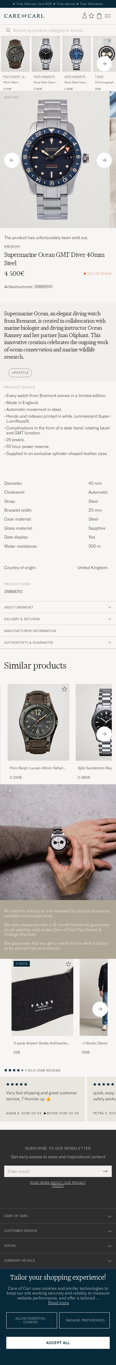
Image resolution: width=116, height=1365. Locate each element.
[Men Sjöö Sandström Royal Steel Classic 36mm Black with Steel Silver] (46, 54)
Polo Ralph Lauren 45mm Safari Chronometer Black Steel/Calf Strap (36, 768)
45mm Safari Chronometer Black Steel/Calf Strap (14, 82)
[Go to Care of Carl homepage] (24, 16)
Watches (11, 97)
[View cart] (99, 16)
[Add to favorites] (63, 690)
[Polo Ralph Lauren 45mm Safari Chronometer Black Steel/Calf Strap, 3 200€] (15, 63)
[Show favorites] (91, 16)
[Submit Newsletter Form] (105, 1171)
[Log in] (84, 16)
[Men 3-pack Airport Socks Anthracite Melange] (42, 997)
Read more (58, 1302)
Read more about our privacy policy (58, 1184)
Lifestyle (20, 373)
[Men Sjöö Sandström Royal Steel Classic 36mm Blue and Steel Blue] (76, 54)
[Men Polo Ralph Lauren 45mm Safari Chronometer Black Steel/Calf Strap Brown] (15, 54)
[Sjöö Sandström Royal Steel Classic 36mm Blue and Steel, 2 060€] (76, 63)
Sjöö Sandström (45, 77)
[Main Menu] (107, 16)
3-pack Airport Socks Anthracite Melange (40, 1043)
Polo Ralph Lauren (14, 77)
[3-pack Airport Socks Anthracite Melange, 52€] (42, 1007)
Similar (35, 665)
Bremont (12, 247)
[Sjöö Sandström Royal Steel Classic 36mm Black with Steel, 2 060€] (46, 63)
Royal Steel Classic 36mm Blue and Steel (75, 82)
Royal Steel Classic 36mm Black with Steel (45, 82)
